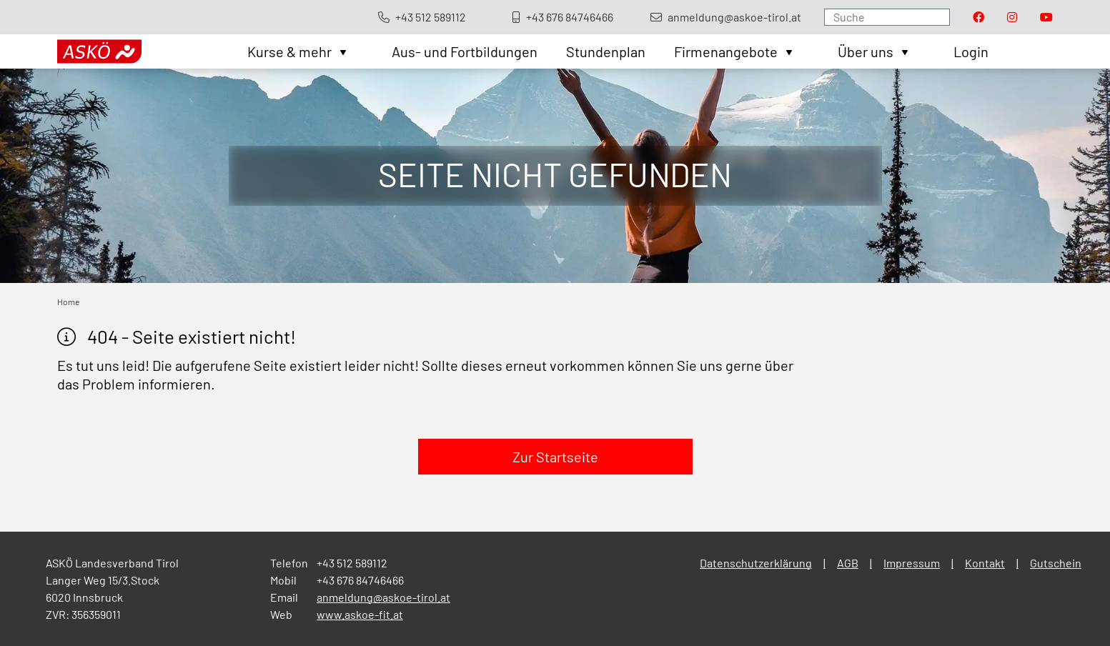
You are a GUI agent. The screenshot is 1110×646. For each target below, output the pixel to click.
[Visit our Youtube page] (1046, 17)
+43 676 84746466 (360, 580)
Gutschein (1055, 563)
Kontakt (985, 563)
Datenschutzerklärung (756, 563)
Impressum (911, 563)
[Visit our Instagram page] (1012, 17)
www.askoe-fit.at (360, 614)
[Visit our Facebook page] (978, 17)
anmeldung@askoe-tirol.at (383, 597)
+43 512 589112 (352, 563)
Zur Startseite (555, 456)
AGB (847, 563)
